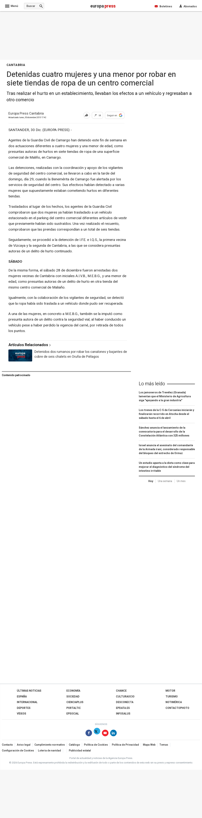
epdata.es (123, 708)
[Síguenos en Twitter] (97, 733)
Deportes (23, 708)
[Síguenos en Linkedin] (113, 733)
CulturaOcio (125, 697)
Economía (73, 691)
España (22, 697)
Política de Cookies (96, 745)
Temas (163, 745)
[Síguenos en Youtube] (105, 733)
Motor (170, 691)
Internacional (27, 702)
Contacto (7, 745)
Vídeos (21, 714)
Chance (121, 691)
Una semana (165, 481)
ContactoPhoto (177, 708)
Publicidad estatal (80, 751)
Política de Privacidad (125, 745)
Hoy (150, 481)
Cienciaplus (74, 702)
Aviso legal (23, 745)
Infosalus (123, 714)
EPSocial (72, 714)
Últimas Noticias (29, 691)
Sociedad (72, 697)
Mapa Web (149, 745)
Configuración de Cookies (18, 751)
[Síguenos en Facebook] (89, 733)
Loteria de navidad (49, 751)
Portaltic (73, 708)
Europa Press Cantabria (26, 114)
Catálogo (74, 745)
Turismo (172, 697)
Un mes (181, 481)
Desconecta (124, 702)
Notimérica (174, 702)
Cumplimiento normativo (49, 745)
